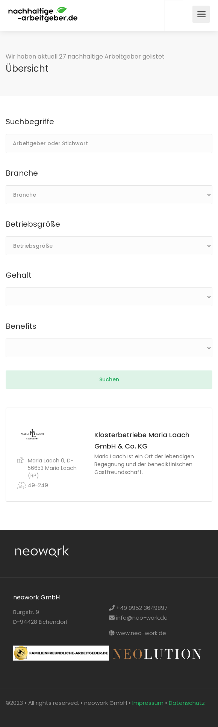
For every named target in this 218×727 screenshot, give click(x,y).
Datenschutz (187, 703)
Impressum (148, 703)
